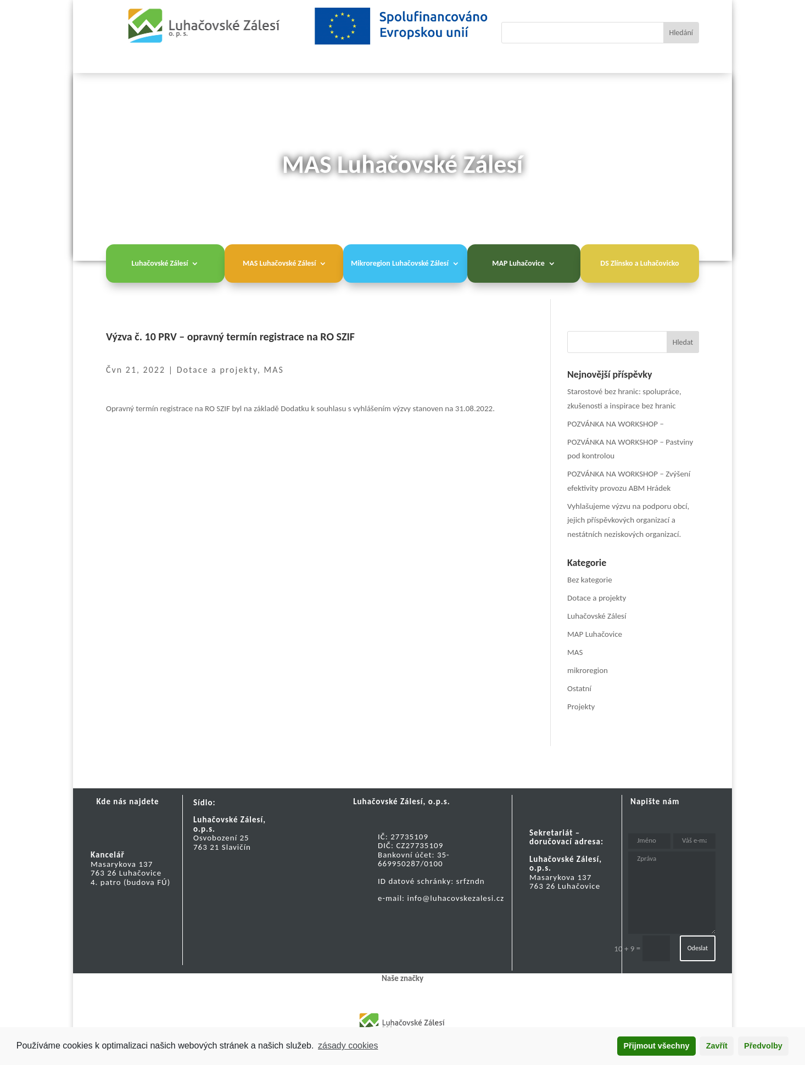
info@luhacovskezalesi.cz (456, 898)
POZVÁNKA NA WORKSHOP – (615, 424)
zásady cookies (348, 1045)
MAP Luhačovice (518, 264)
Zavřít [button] (717, 1045)
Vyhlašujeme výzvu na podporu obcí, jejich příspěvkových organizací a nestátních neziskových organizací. (628, 520)
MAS (274, 370)
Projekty (581, 706)
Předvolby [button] (763, 1045)
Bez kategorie (589, 580)
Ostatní (579, 688)
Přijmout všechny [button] (656, 1045)
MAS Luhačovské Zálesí (279, 264)
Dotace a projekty (217, 370)
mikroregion (587, 670)
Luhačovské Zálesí (160, 264)
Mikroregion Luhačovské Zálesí (400, 264)
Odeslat (697, 948)
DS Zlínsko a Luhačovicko (639, 264)
